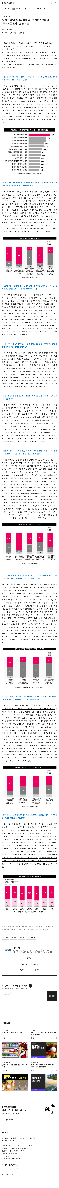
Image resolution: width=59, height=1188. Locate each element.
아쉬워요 (36, 970)
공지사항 (13, 1138)
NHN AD (6, 1132)
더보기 (54, 1023)
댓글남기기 (52, 996)
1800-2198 (14, 1156)
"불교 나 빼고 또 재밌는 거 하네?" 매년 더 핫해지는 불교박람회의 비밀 (42, 1066)
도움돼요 (22, 970)
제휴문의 (21, 1138)
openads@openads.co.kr (13, 1158)
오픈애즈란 (5, 1138)
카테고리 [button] (6, 9)
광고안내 (12, 1141)
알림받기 (29, 958)
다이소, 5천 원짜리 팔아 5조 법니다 (12, 1032)
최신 (20, 9)
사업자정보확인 (23, 1148)
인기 (24, 9)
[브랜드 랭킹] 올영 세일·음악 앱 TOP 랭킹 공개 (14, 1066)
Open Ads (8, 3)
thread (12, 1169)
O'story (15, 9)
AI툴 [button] (45, 9)
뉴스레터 (4, 1141)
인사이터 (29, 9)
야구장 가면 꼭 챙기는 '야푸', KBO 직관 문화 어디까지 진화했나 (43, 1033)
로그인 (55, 3)
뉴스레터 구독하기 (10, 1120)
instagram (5, 1169)
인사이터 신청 (31, 1138)
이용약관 (4, 1165)
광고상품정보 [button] (37, 9)
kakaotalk (19, 1169)
